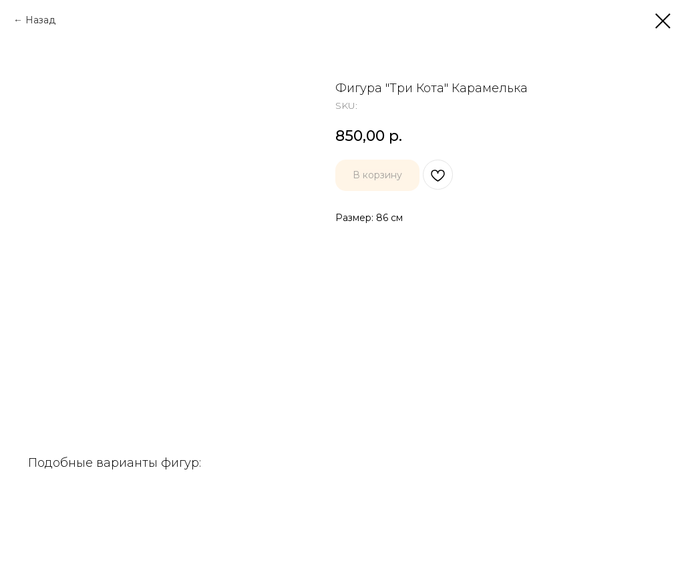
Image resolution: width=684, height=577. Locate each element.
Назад (40, 20)
